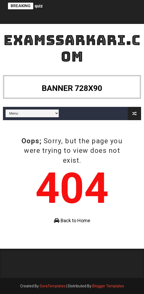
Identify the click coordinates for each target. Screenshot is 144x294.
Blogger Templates (108, 286)
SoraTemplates (53, 286)
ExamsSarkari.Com (72, 48)
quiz (39, 6)
